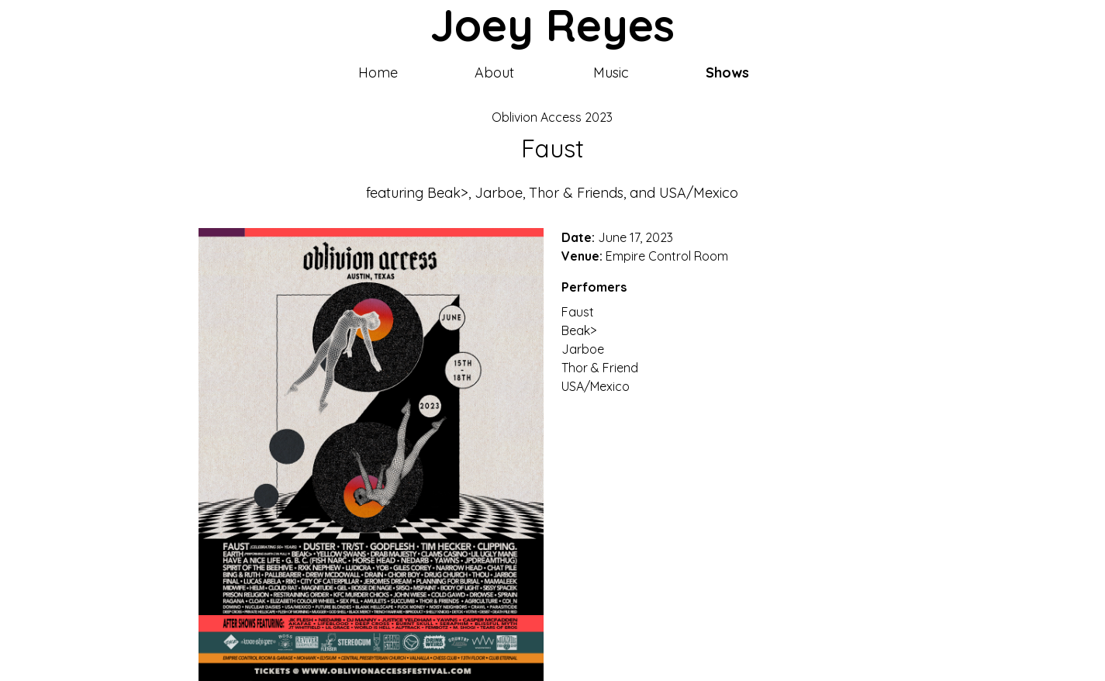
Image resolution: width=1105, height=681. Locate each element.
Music (611, 72)
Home (378, 72)
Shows (727, 72)
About (494, 72)
